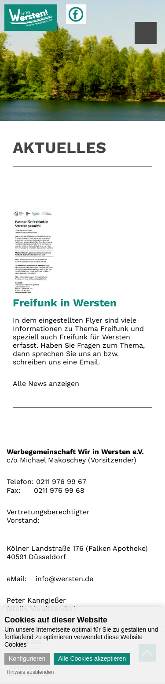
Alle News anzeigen (46, 383)
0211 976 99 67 (61, 481)
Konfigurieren (27, 658)
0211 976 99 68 (59, 490)
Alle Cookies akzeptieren (92, 658)
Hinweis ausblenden (30, 672)
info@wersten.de (64, 579)
